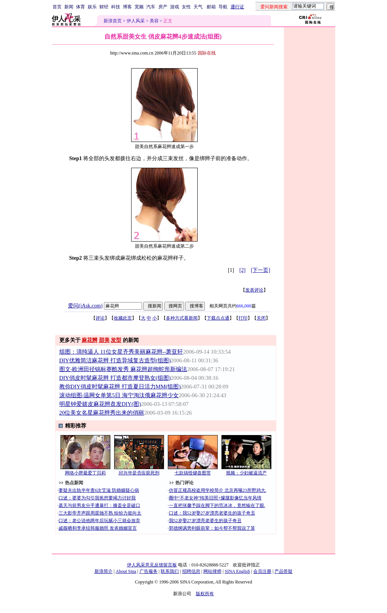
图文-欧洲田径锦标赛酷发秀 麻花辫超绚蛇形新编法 (123, 369)
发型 (116, 340)
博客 (127, 6)
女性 (186, 6)
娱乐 (92, 6)
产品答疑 (283, 571)
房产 (162, 6)
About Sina (126, 571)
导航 (223, 6)
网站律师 (212, 571)
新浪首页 (113, 20)
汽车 (150, 6)
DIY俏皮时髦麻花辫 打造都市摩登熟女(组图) (115, 378)
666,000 (244, 306)
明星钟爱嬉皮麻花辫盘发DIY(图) (100, 404)
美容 (154, 20)
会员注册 (262, 571)
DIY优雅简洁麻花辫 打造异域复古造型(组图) (115, 360)
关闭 (261, 318)
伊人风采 (136, 20)
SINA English (237, 571)
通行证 (237, 6)
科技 (115, 6)
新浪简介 (103, 571)
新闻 (68, 6)
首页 (57, 6)
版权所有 (205, 593)
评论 (100, 318)
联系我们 (170, 571)
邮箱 (211, 6)
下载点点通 (218, 318)
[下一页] (260, 270)
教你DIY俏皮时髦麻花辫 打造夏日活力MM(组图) (120, 387)
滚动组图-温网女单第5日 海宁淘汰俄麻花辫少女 (119, 395)
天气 (198, 6)
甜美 (104, 340)
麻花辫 (90, 340)
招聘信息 (191, 571)
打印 (243, 318)
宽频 (139, 6)
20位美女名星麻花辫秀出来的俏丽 (101, 413)
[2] (242, 270)
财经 (103, 6)
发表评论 (254, 290)
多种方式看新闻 (182, 318)
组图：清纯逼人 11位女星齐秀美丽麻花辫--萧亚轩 (121, 352)
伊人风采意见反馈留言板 (152, 565)
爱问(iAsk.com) (85, 306)
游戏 (174, 6)
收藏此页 (123, 318)
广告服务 (148, 571)
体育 (80, 6)
